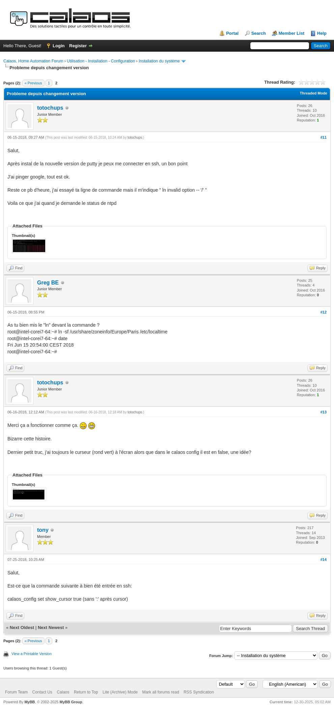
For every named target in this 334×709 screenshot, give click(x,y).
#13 (324, 412)
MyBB (29, 702)
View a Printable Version (31, 654)
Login (58, 45)
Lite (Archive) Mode (120, 692)
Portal (232, 33)
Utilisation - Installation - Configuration (101, 61)
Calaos (63, 692)
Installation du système (159, 61)
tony (43, 530)
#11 (324, 137)
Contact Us (42, 692)
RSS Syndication (199, 692)
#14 (324, 559)
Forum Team (16, 692)
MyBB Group (70, 702)
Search (258, 33)
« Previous (33, 83)
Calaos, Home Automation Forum (33, 61)
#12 (324, 312)
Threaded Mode (313, 93)
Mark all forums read (160, 692)
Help (322, 33)
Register (78, 45)
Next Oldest (22, 627)
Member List (292, 33)
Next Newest (51, 627)
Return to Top (86, 692)
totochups (50, 108)
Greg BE (48, 282)
